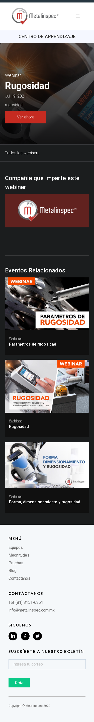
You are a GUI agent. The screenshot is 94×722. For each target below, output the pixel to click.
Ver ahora (25, 117)
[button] (77, 16)
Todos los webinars (22, 153)
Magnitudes (19, 555)
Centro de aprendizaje (47, 36)
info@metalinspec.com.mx (32, 610)
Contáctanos (19, 578)
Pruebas (16, 563)
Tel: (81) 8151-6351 (26, 602)
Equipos (16, 547)
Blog (13, 570)
